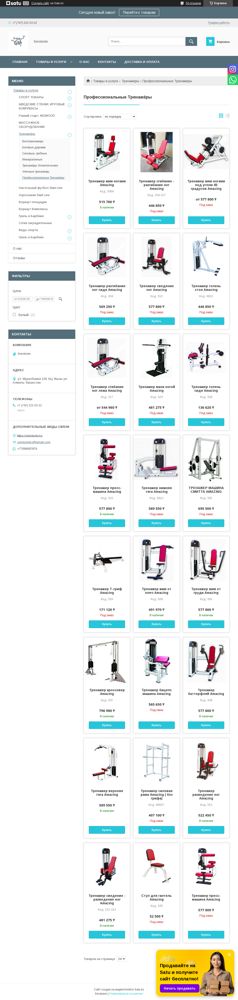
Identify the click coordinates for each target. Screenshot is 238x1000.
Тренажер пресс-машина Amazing (107, 489)
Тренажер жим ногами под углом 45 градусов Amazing (206, 184)
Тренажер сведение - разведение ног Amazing (107, 899)
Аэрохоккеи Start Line (34, 195)
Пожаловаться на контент (126, 993)
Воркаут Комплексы (33, 209)
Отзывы (19, 258)
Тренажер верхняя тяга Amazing (107, 792)
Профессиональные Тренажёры (43, 177)
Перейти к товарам (139, 12)
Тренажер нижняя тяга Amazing (156, 489)
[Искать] (191, 41)
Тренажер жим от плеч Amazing (156, 591)
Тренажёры (130, 81)
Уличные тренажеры (35, 171)
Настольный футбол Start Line (40, 188)
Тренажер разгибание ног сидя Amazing (107, 288)
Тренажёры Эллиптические (40, 165)
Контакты (107, 62)
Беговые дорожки (34, 147)
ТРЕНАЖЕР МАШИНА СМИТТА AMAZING (206, 489)
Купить (107, 220)
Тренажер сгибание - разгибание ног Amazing (156, 184)
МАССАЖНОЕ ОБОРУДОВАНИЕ (32, 125)
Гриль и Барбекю (31, 216)
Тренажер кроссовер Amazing (107, 692)
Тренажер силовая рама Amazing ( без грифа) (157, 794)
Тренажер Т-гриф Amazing (107, 591)
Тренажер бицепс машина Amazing (157, 692)
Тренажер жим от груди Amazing (206, 591)
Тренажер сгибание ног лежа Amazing (107, 388)
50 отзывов (193, 3)
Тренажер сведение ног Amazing (156, 288)
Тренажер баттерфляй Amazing (206, 692)
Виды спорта (28, 230)
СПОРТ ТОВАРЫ (31, 97)
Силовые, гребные (34, 153)
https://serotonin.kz (30, 435)
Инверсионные (32, 159)
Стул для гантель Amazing (156, 897)
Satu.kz (139, 989)
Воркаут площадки (33, 202)
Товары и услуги (51, 62)
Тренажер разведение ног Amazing (206, 794)
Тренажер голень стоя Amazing (206, 288)
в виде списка (227, 116)
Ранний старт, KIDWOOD (37, 115)
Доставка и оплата (141, 62)
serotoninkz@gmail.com (33, 442)
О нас (84, 62)
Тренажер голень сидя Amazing (206, 388)
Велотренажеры (32, 141)
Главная (20, 62)
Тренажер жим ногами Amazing (107, 183)
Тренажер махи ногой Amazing (156, 388)
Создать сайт (40, 3)
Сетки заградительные (35, 223)
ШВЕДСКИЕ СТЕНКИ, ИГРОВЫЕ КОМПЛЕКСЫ (42, 106)
